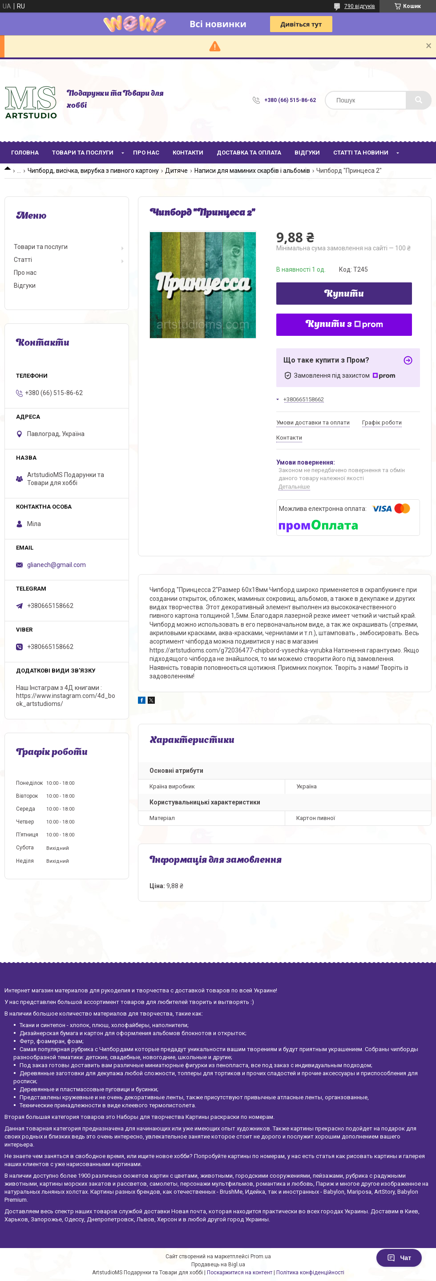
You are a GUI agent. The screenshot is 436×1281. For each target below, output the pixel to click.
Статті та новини (360, 152)
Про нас (146, 152)
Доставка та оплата (249, 152)
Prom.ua (260, 1256)
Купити (344, 294)
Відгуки (307, 152)
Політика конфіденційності (310, 1272)
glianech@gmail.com (56, 564)
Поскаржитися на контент (239, 1272)
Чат (399, 1258)
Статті (23, 259)
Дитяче (176, 170)
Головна (25, 152)
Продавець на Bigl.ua (218, 1264)
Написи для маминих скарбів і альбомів (252, 170)
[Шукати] (419, 100)
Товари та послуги (82, 152)
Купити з (344, 324)
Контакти (188, 152)
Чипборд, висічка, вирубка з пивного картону (93, 170)
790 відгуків (359, 6)
